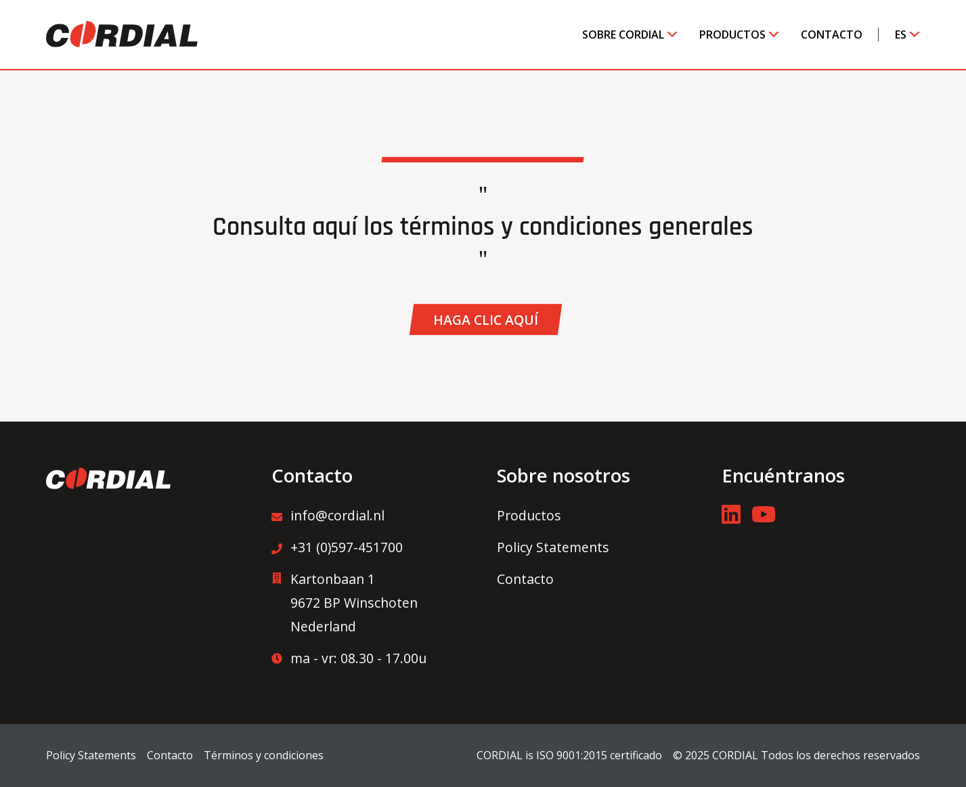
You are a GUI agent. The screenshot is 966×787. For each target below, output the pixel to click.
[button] (486, 319)
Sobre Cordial (623, 34)
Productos (732, 34)
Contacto (831, 34)
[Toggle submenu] (667, 34)
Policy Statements (553, 547)
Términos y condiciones (264, 755)
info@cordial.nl (328, 515)
